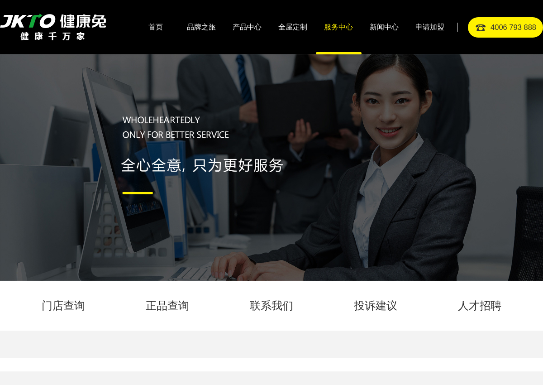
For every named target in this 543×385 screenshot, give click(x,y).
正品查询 (167, 305)
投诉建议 (375, 305)
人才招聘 (479, 305)
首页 (155, 27)
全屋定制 (292, 27)
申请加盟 (429, 27)
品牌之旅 (201, 27)
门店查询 (63, 305)
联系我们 (271, 305)
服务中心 (338, 27)
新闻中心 (384, 27)
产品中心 (247, 27)
